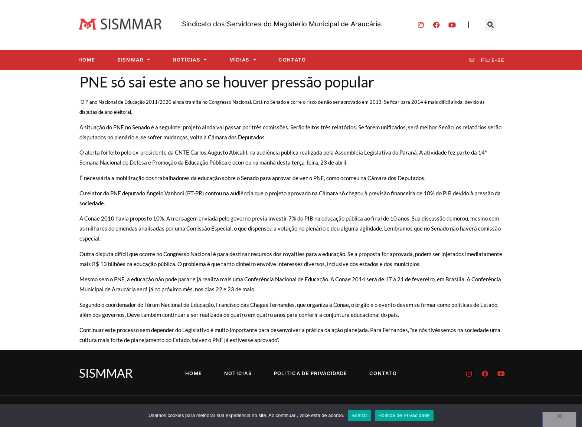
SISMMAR (133, 59)
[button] (490, 25)
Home (86, 60)
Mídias (242, 59)
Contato (292, 60)
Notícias (190, 59)
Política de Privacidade (310, 373)
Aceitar (359, 415)
